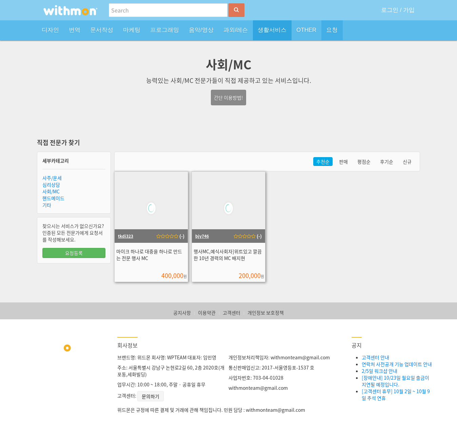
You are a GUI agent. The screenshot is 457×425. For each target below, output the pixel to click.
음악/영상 (201, 30)
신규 (407, 161)
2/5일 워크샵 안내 (379, 370)
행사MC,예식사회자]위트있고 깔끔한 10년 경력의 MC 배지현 (228, 254)
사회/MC (51, 191)
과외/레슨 (235, 30)
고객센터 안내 (375, 357)
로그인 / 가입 (398, 10)
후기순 (386, 161)
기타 (46, 204)
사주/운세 (52, 177)
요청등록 (74, 253)
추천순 (323, 161)
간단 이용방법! (228, 97)
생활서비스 (272, 30)
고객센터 (231, 312)
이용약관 (207, 312)
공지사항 (182, 312)
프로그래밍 (164, 30)
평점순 (364, 161)
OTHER (306, 30)
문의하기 (150, 396)
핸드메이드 (53, 198)
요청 (332, 30)
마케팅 (131, 30)
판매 (343, 161)
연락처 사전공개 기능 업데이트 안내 (397, 364)
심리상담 (51, 184)
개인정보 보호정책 (265, 312)
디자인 (50, 30)
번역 (74, 30)
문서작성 (101, 30)
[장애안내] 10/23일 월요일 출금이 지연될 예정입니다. (395, 381)
